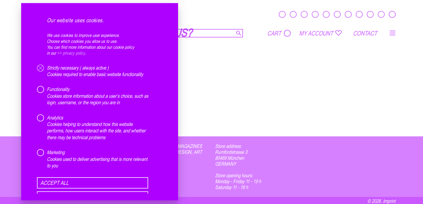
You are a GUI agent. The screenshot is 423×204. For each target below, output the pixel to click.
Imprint (389, 201)
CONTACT (365, 33)
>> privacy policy (71, 53)
